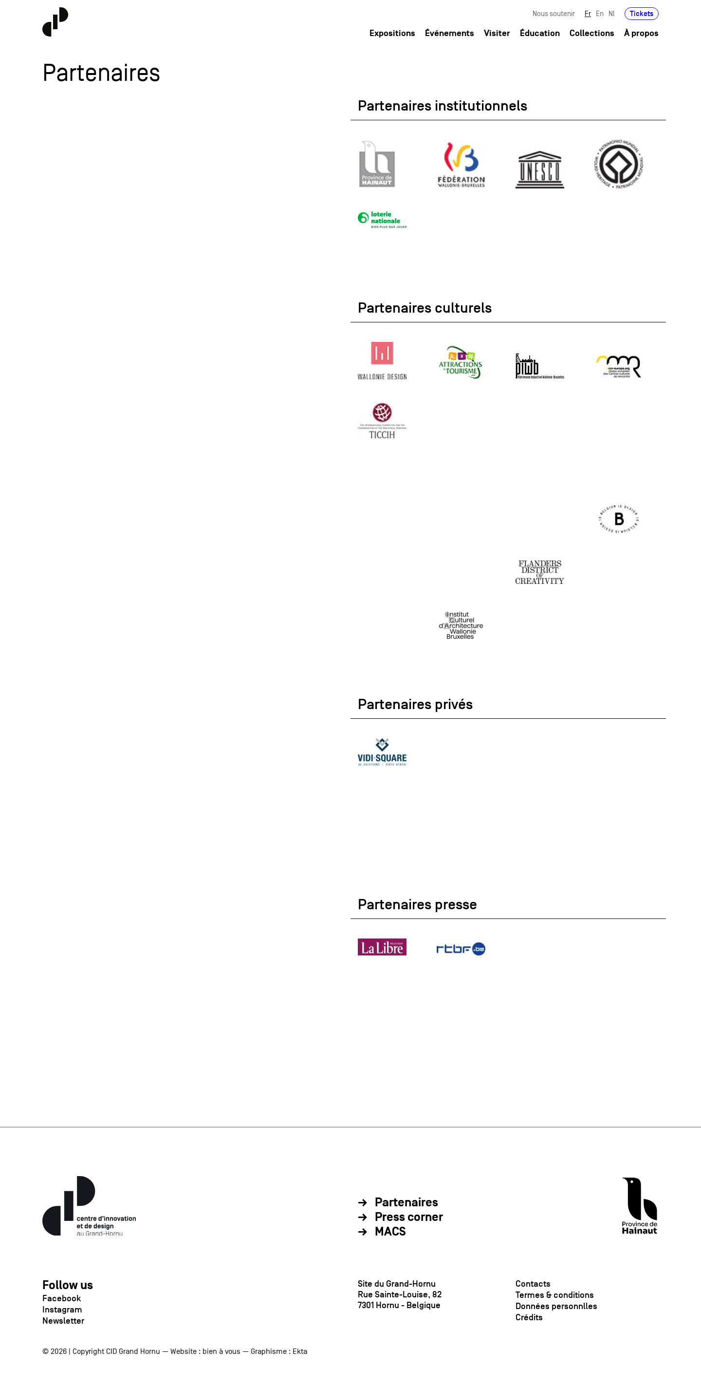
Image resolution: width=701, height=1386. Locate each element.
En (600, 13)
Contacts (533, 1283)
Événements (449, 33)
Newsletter (63, 1320)
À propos (641, 33)
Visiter (497, 33)
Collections (592, 33)
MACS (390, 1232)
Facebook (61, 1298)
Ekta (300, 1351)
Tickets (641, 13)
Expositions (392, 33)
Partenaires (406, 1203)
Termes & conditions (555, 1295)
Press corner (409, 1217)
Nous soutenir (554, 13)
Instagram (62, 1309)
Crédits (529, 1317)
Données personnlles (556, 1306)
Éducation (540, 33)
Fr (588, 13)
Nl (612, 13)
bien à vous (221, 1351)
